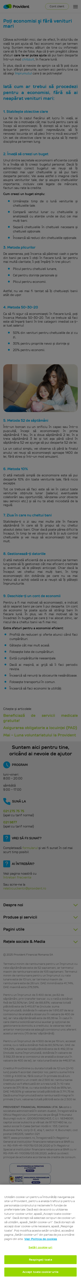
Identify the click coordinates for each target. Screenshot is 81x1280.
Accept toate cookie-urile (40, 1272)
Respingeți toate (40, 1259)
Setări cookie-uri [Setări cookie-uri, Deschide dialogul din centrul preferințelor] (40, 1247)
